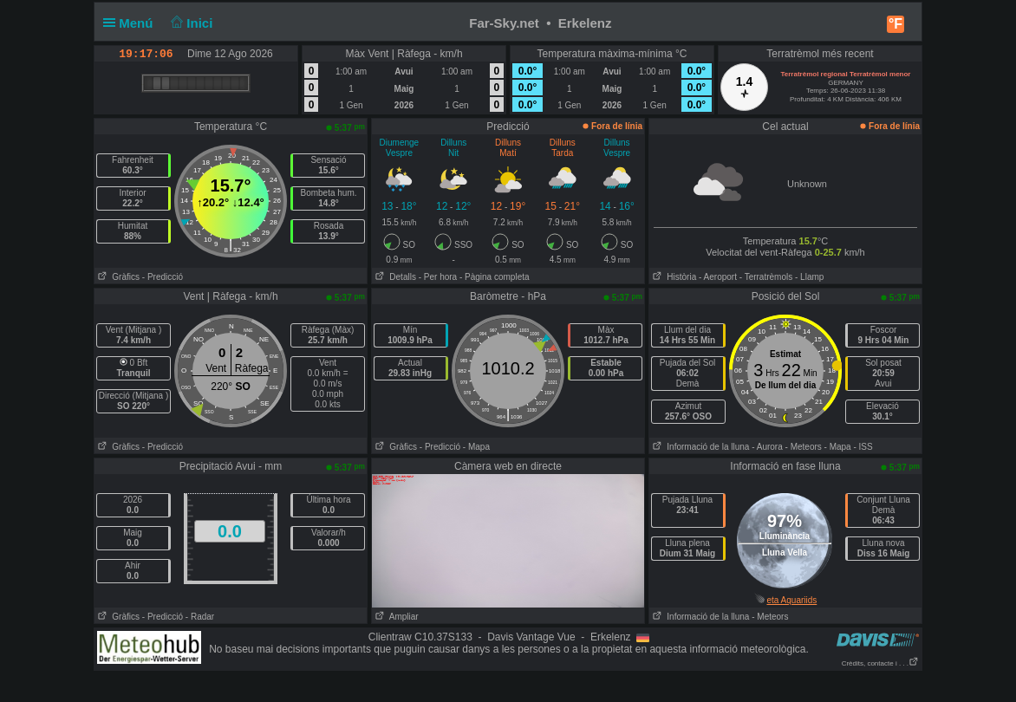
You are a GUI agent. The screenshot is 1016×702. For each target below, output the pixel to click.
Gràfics (117, 277)
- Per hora (438, 277)
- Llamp (809, 277)
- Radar (200, 616)
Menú (131, 23)
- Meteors (803, 447)
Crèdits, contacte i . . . (880, 663)
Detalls (394, 277)
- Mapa (476, 447)
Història (672, 277)
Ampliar (395, 616)
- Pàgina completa (494, 277)
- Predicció (162, 277)
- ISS (862, 447)
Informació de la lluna (699, 447)
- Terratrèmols (766, 277)
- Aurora (767, 447)
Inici (190, 23)
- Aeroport (718, 277)
